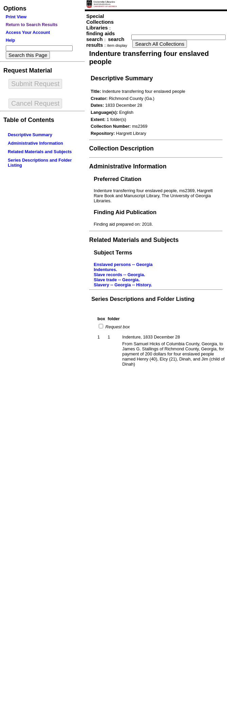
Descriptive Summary (30, 134)
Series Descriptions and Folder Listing (142, 299)
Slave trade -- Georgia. (117, 279)
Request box (117, 326)
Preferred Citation (117, 179)
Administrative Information (35, 143)
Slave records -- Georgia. (119, 274)
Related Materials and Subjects (40, 151)
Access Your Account (28, 32)
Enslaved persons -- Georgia (123, 264)
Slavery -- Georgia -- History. (123, 284)
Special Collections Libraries (100, 21)
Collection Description (121, 148)
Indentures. (105, 269)
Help (10, 40)
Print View (16, 16)
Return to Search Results (32, 24)
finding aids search (100, 36)
